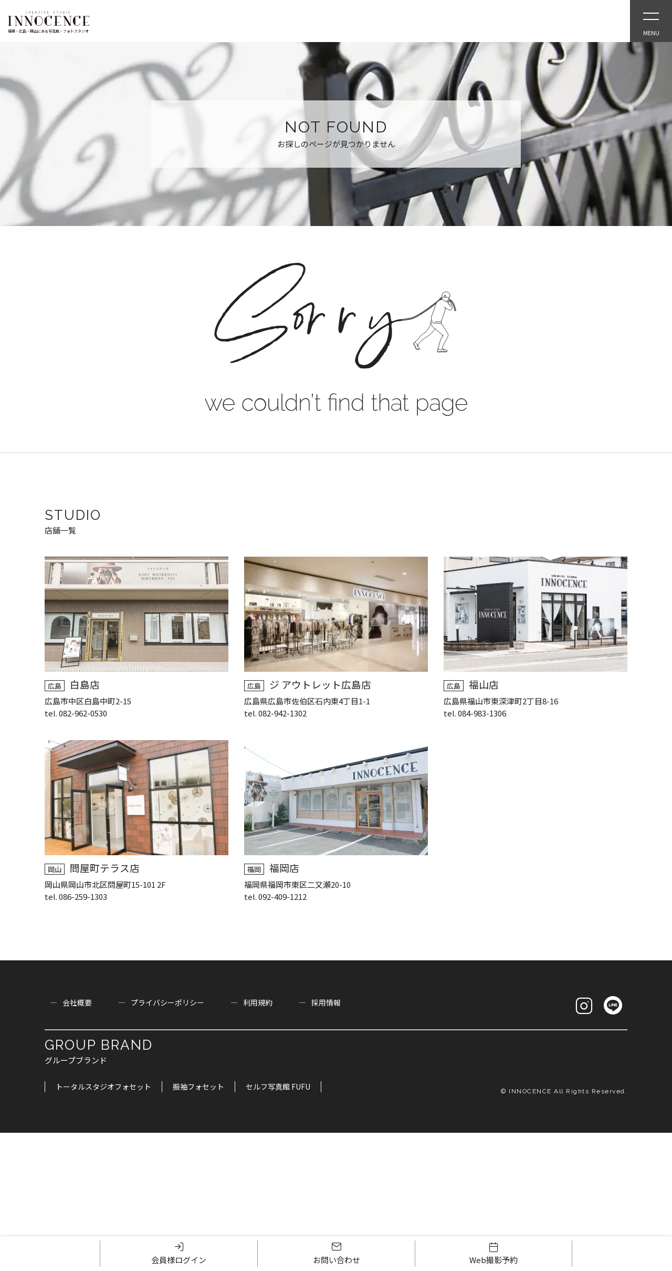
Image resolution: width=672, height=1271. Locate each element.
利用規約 (257, 1002)
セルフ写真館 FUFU (278, 1086)
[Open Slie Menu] (651, 21)
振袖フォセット (198, 1086)
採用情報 (326, 1002)
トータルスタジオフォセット (103, 1086)
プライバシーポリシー (167, 1002)
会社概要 (77, 1002)
